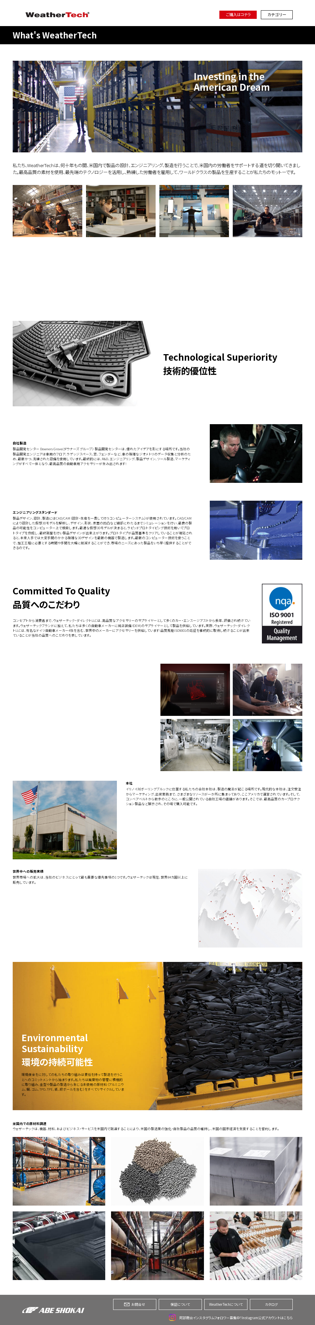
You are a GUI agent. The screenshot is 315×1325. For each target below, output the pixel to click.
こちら (288, 1317)
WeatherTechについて (226, 1304)
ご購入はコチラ (238, 14)
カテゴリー (276, 14)
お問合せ (134, 1304)
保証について (180, 1304)
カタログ (271, 1304)
